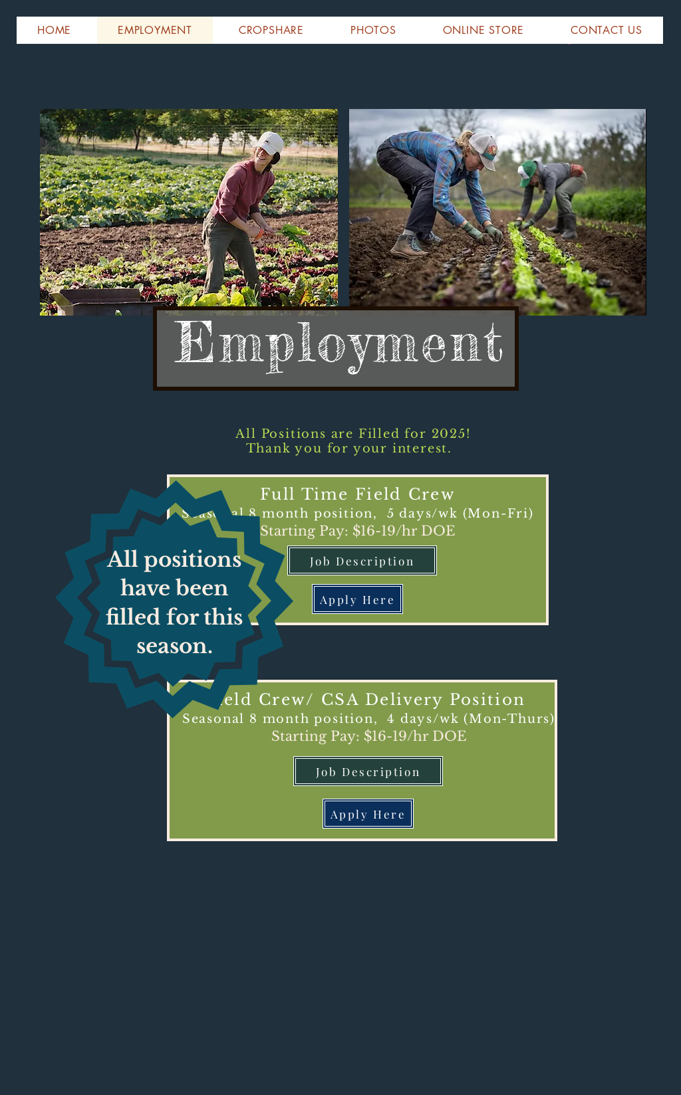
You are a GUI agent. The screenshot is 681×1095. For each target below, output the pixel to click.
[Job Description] (362, 560)
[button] (54, 30)
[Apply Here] (357, 599)
